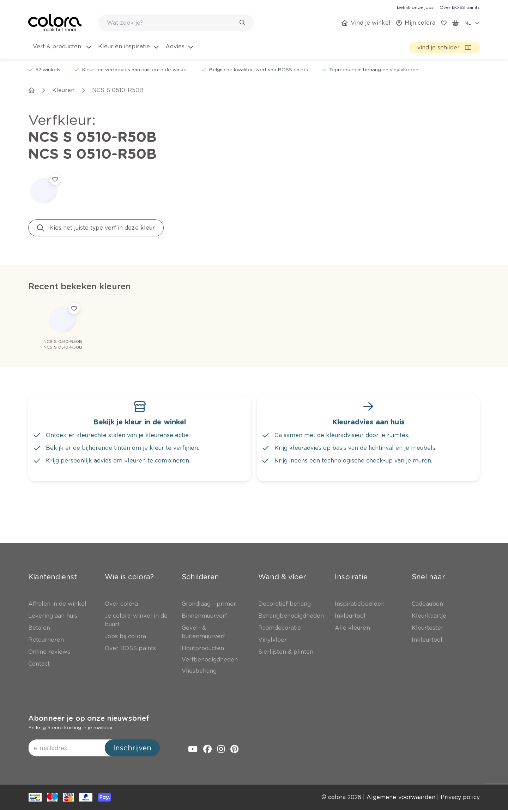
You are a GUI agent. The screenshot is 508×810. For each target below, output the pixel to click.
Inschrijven (132, 748)
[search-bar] (171, 23)
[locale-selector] (472, 22)
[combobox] (176, 22)
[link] (415, 7)
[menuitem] (61, 51)
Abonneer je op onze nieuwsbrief (88, 718)
